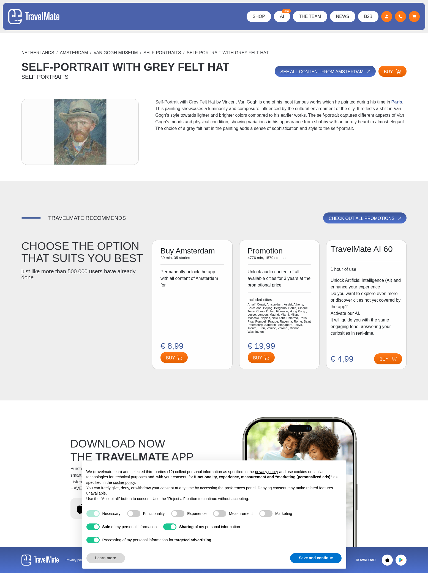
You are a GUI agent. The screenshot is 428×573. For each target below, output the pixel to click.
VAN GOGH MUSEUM (116, 52)
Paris (396, 102)
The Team (310, 16)
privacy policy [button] (266, 472)
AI (285, 15)
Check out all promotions (365, 218)
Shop (259, 16)
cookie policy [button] (124, 482)
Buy (392, 71)
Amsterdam (74, 52)
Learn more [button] (105, 558)
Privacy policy (76, 560)
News (342, 16)
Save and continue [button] (316, 558)
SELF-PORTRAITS (162, 52)
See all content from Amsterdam (325, 71)
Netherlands (37, 52)
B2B (368, 16)
